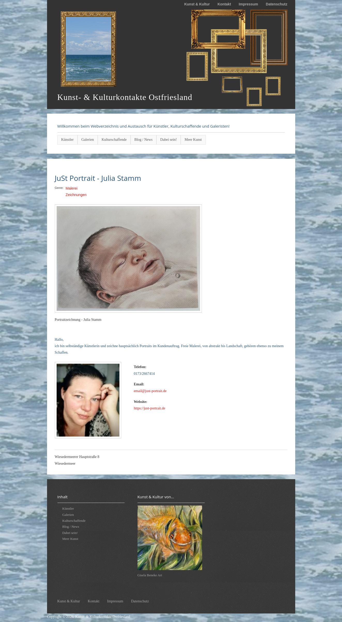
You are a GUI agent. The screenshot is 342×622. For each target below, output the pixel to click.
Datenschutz (276, 4)
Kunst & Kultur (197, 4)
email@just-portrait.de (150, 391)
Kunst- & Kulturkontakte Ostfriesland (102, 617)
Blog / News (143, 140)
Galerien (87, 140)
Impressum (248, 4)
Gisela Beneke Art (150, 575)
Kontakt (224, 4)
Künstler (67, 140)
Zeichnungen (76, 195)
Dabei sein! (168, 140)
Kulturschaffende (114, 140)
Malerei (72, 188)
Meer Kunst (193, 140)
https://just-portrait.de (149, 408)
